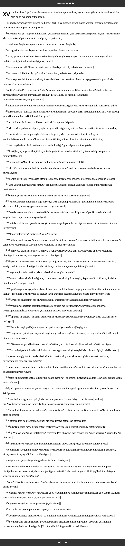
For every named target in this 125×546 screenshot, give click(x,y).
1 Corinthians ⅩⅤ (61, 4)
